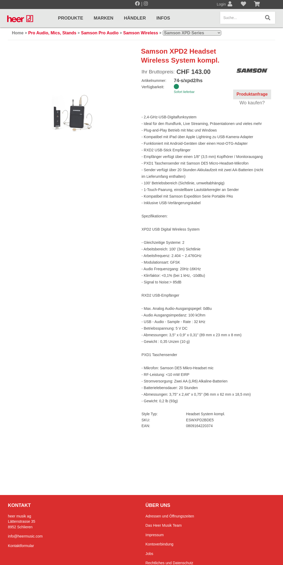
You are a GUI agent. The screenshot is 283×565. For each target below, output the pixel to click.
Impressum (155, 535)
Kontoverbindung (160, 544)
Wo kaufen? (252, 102)
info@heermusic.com (25, 536)
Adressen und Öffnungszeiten (170, 516)
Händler (135, 18)
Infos (163, 18)
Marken (103, 18)
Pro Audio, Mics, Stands (52, 33)
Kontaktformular (21, 546)
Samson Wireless (140, 33)
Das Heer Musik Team (164, 525)
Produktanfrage (252, 94)
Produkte (70, 18)
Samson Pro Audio (100, 33)
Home (17, 33)
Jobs (150, 554)
